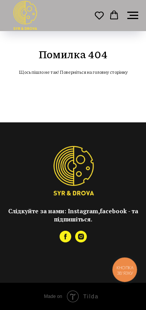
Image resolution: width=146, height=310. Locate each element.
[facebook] (65, 240)
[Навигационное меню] (132, 15)
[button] (99, 15)
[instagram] (81, 240)
